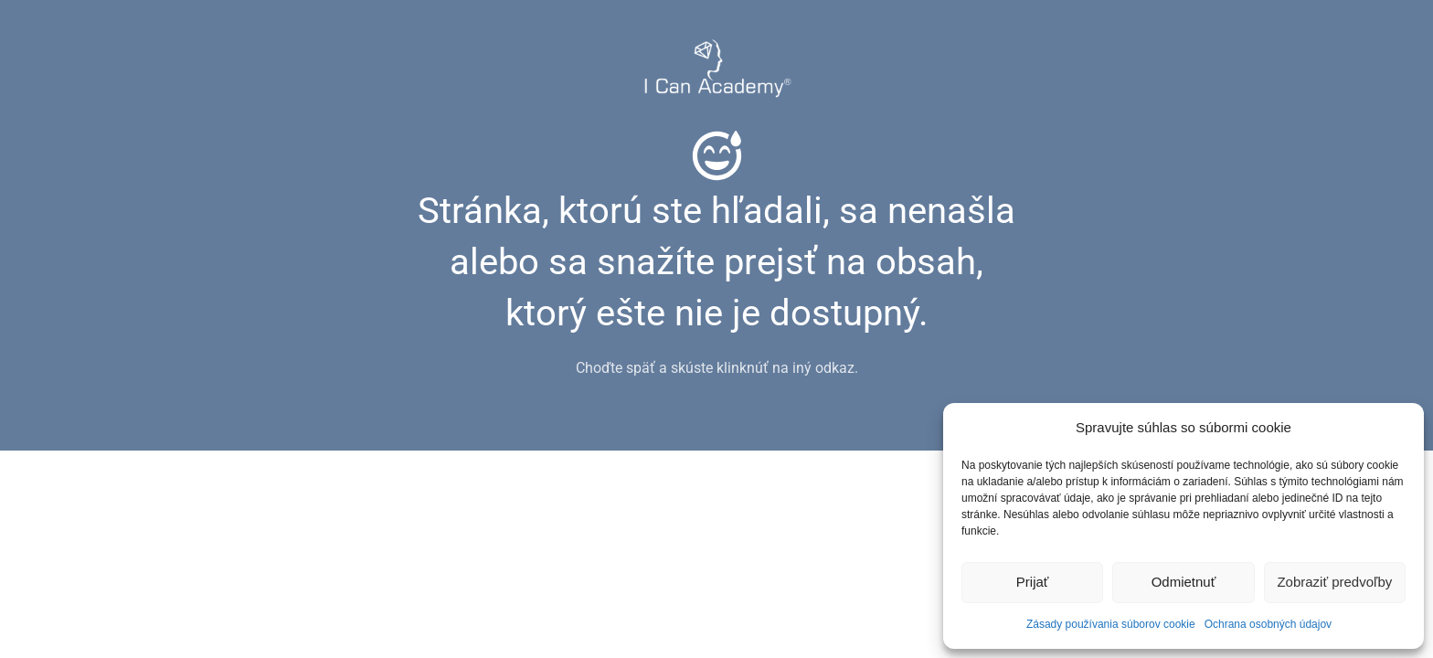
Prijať (1032, 581)
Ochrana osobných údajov (1268, 624)
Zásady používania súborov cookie (1110, 624)
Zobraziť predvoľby (1334, 581)
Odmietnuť (1184, 581)
